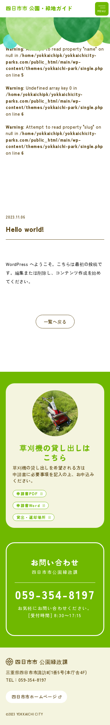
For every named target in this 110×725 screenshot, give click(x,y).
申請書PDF (27, 493)
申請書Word (29, 505)
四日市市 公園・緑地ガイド (39, 8)
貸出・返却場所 (32, 517)
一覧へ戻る (55, 322)
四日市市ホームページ (34, 696)
